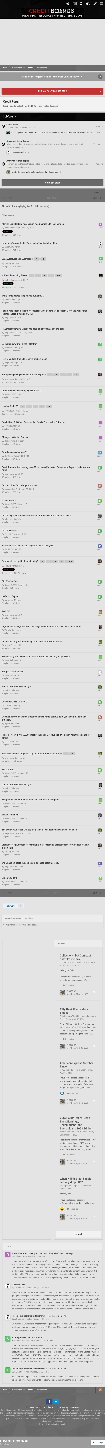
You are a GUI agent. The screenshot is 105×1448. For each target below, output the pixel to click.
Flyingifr (17, 1372)
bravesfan (8, 600)
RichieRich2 (9, 227)
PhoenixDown (10, 534)
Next (95, 198)
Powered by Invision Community (52, 1424)
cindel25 (8, 347)
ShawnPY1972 (10, 394)
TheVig (7, 263)
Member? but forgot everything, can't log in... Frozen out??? (50, 76)
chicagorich (9, 489)
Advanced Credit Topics (17, 141)
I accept (98, 1442)
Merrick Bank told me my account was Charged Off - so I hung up (42, 1253)
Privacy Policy (62, 1407)
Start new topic (52, 183)
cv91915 (8, 411)
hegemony (9, 247)
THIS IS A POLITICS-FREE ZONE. (52, 91)
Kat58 (7, 549)
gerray (7, 645)
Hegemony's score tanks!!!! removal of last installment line (39, 1316)
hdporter (8, 519)
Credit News (12, 124)
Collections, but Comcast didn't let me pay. (75, 957)
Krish (6, 741)
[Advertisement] (52, 42)
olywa (7, 723)
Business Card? (17, 152)
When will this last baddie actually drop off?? (75, 1180)
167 (70, 561)
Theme (51, 1407)
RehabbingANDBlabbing (70, 1016)
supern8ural (19, 1340)
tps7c (62, 1185)
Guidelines (4, 1444)
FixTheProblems (67, 962)
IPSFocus (41, 1407)
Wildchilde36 (10, 299)
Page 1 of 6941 (52, 198)
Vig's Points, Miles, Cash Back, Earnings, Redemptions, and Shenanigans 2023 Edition (76, 1123)
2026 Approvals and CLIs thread (27, 1337)
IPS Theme (29, 1407)
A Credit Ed (19, 1287)
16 (58, 276)
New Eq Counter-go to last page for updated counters (34, 172)
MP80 (62, 1070)
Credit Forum (65, 1019)
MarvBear (71, 994)
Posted (35, 1256)
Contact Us (75, 1407)
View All (78, 1234)
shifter (7, 280)
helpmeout (9, 362)
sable (6, 660)
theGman (8, 456)
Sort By (98, 192)
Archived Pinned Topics (17, 160)
